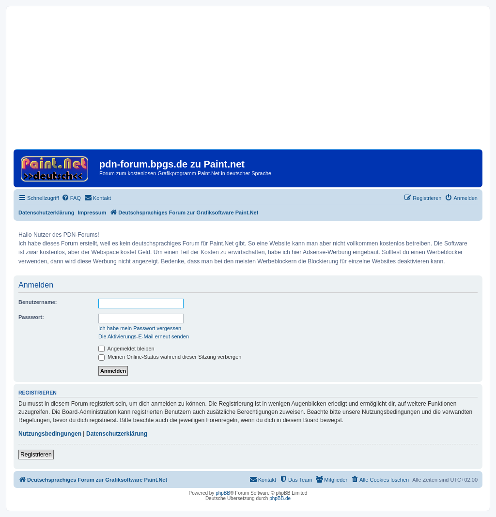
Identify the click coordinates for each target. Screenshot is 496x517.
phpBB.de (280, 498)
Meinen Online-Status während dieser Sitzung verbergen (169, 357)
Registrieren (36, 454)
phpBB (223, 493)
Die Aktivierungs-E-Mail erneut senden (143, 336)
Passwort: (31, 317)
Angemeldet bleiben (126, 348)
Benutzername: (37, 302)
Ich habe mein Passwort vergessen (139, 328)
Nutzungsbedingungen (49, 433)
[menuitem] (71, 198)
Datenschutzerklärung (46, 212)
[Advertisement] (248, 81)
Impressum (92, 212)
